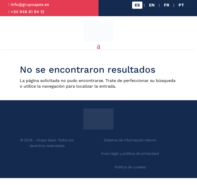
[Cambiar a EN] (151, 5)
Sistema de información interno (130, 140)
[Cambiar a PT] (181, 5)
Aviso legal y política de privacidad (130, 153)
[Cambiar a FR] (166, 5)
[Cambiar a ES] (137, 5)
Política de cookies (130, 167)
